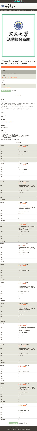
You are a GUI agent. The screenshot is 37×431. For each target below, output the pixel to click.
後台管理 (26, 1)
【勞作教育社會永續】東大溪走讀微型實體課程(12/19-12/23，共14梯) (21, 10)
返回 (26, 423)
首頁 (2, 10)
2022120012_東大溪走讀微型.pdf (7, 121)
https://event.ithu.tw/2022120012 (9, 77)
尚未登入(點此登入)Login (18, 2)
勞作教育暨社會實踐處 (6, 87)
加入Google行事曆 (22, 146)
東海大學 (10, 1)
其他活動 (5, 10)
